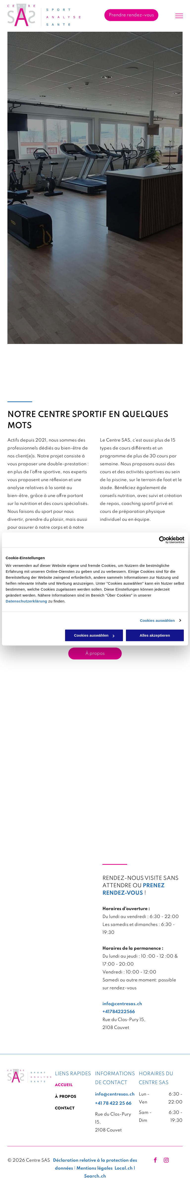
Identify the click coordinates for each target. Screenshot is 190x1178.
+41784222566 (118, 1012)
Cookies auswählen (157, 620)
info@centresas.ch (122, 1004)
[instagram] (166, 1160)
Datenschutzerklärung (26, 601)
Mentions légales (94, 1168)
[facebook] (155, 1160)
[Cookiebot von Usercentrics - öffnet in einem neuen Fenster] (162, 540)
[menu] (179, 15)
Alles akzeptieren (155, 635)
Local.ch (124, 1168)
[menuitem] (73, 1087)
